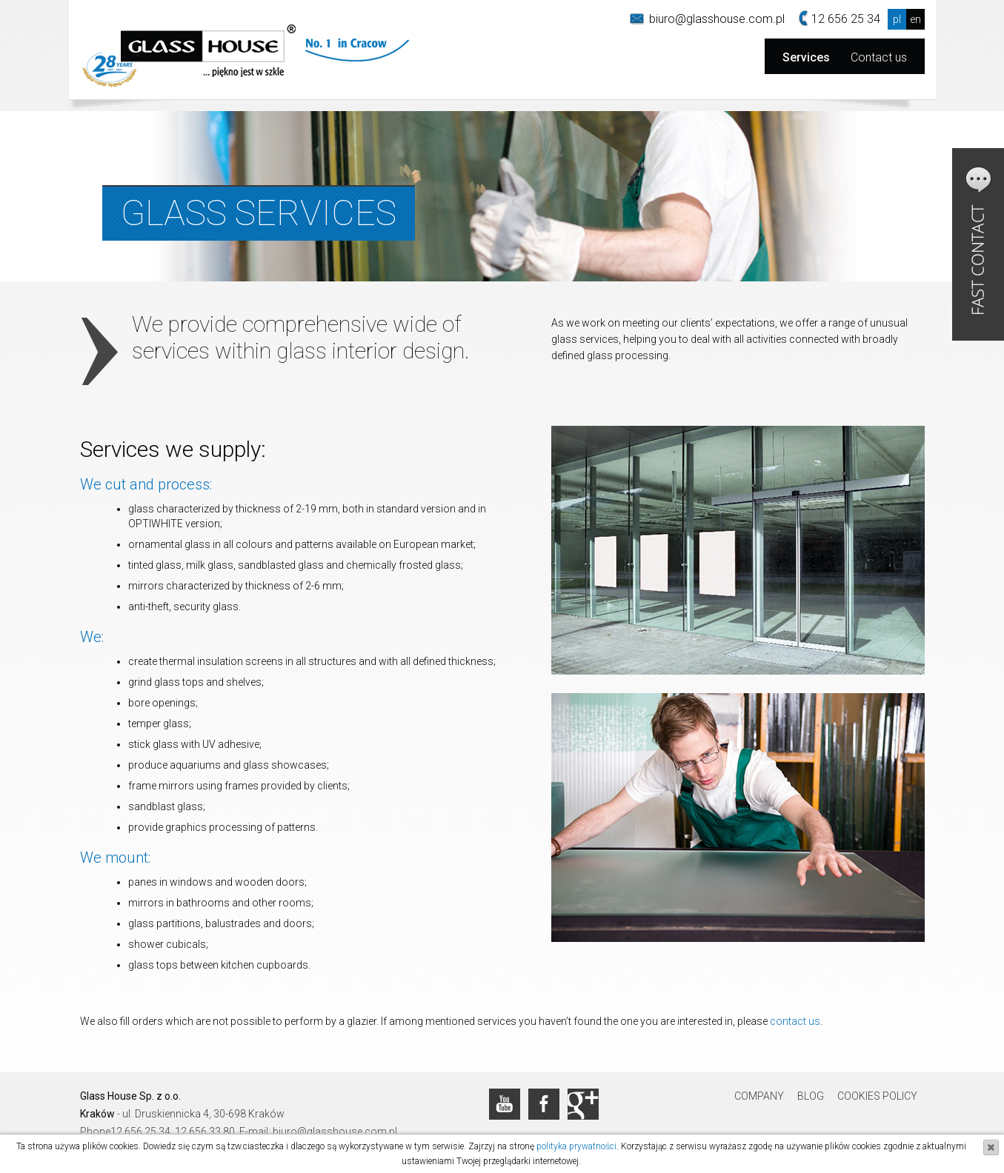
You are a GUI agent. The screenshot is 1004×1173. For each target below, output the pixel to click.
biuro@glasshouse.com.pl (717, 19)
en (915, 19)
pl (897, 19)
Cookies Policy (877, 1096)
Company (759, 1096)
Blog (810, 1096)
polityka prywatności (576, 1146)
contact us (795, 1021)
